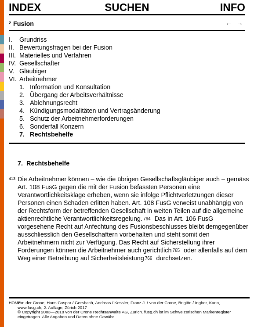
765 (176, 250)
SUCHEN (127, 7)
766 (148, 257)
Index (25, 7)
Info (232, 7)
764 (147, 218)
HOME (15, 303)
